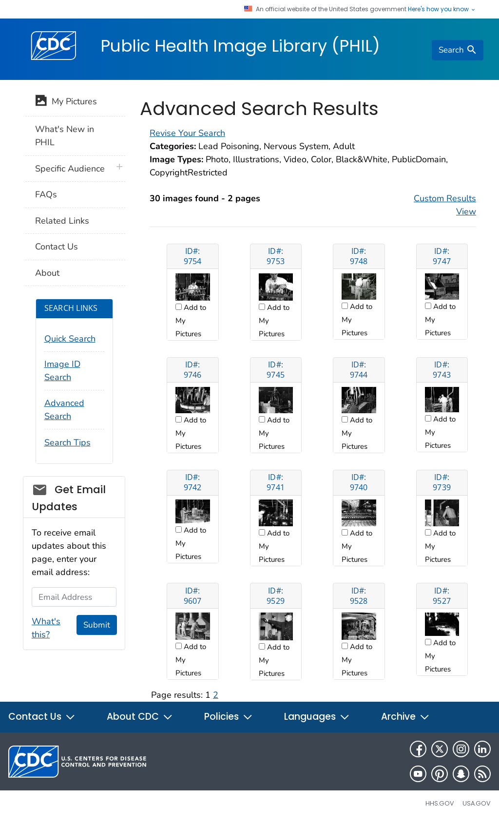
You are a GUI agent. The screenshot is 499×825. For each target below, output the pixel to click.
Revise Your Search (187, 133)
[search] (457, 50)
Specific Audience (70, 168)
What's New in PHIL (64, 135)
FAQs (46, 194)
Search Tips (67, 442)
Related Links (62, 221)
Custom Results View (445, 204)
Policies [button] (228, 716)
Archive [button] (405, 716)
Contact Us (56, 246)
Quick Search (70, 339)
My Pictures (66, 102)
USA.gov (476, 803)
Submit (96, 625)
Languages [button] (317, 716)
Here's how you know (442, 9)
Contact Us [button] (42, 716)
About (47, 273)
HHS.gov (439, 803)
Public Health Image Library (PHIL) (240, 46)
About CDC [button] (140, 716)
